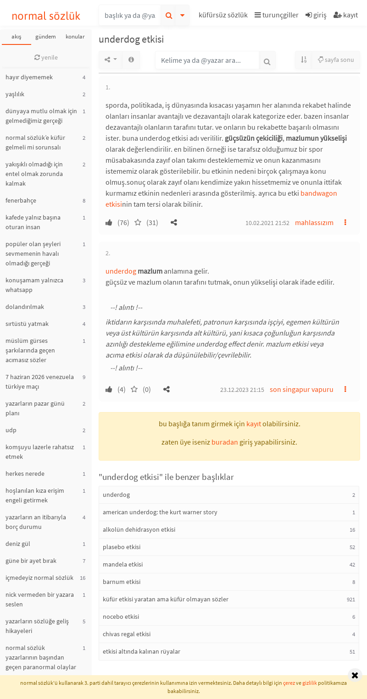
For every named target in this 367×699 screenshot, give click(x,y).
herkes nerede (25, 473)
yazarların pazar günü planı (35, 408)
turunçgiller (277, 14)
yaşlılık (15, 94)
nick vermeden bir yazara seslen (40, 599)
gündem (45, 36)
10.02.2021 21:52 (267, 223)
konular (75, 36)
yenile (46, 57)
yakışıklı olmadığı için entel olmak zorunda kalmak (34, 173)
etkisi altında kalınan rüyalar (141, 651)
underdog (121, 270)
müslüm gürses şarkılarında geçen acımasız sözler (30, 350)
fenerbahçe (21, 200)
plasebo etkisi (121, 547)
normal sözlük (46, 16)
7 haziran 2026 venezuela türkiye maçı (40, 382)
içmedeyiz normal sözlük (39, 577)
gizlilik (309, 682)
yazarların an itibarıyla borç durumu (36, 522)
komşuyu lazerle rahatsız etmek (40, 452)
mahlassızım (314, 222)
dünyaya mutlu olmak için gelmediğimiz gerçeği (41, 116)
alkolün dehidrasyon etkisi (139, 529)
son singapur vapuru (302, 389)
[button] (224, 16)
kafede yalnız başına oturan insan (33, 222)
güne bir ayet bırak (31, 560)
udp (11, 430)
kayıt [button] (253, 423)
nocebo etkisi (121, 616)
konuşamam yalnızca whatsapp (34, 285)
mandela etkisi (123, 564)
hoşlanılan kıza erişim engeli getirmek (35, 495)
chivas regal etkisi (126, 634)
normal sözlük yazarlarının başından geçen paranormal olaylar (41, 657)
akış (16, 36)
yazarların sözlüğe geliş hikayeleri (37, 626)
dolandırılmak (25, 307)
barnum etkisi (121, 582)
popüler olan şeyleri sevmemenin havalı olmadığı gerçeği (33, 253)
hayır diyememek (29, 77)
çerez (289, 682)
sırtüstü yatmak (27, 323)
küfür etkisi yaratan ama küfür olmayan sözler (165, 599)
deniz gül (18, 543)
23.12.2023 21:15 (242, 389)
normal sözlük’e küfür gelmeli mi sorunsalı (35, 142)
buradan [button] (224, 441)
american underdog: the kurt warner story (160, 512)
